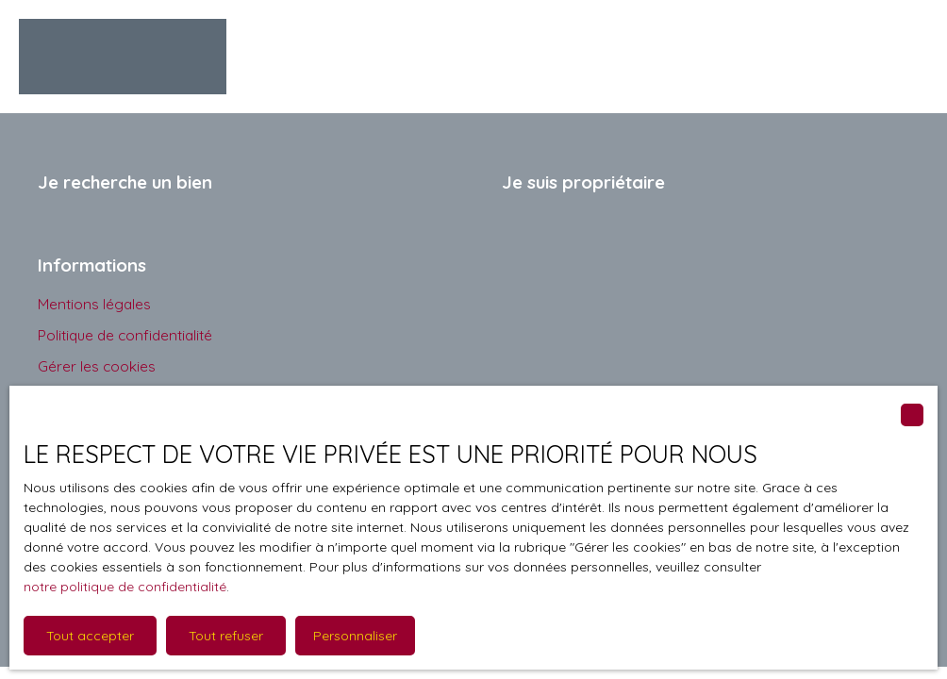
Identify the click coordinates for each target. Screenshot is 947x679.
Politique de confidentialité (125, 334)
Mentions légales (94, 303)
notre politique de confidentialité (125, 586)
